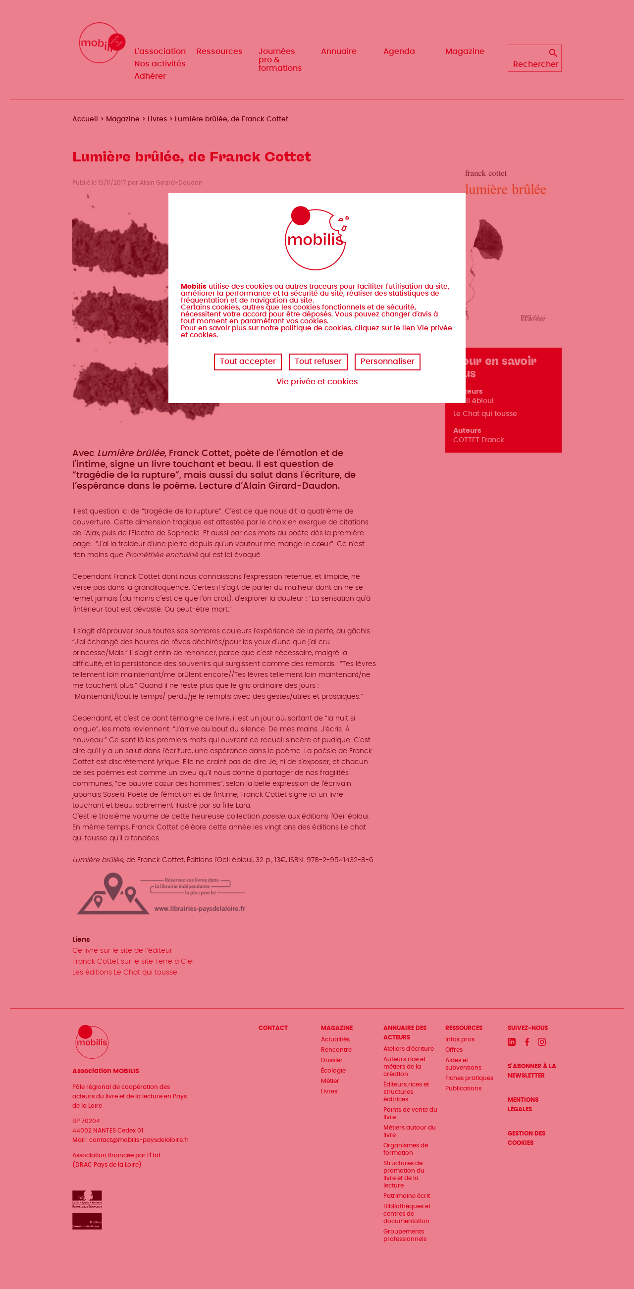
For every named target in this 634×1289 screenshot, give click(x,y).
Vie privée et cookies (317, 382)
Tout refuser (318, 361)
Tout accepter (248, 361)
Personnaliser (388, 361)
